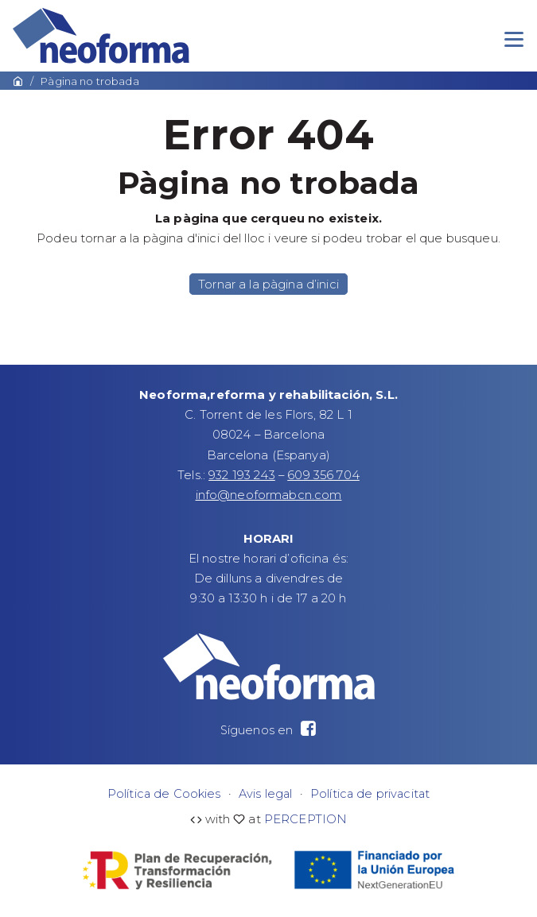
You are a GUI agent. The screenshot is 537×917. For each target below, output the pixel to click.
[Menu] (513, 40)
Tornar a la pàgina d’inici (268, 284)
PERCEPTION (305, 819)
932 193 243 (241, 475)
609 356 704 (323, 475)
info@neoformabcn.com (269, 495)
